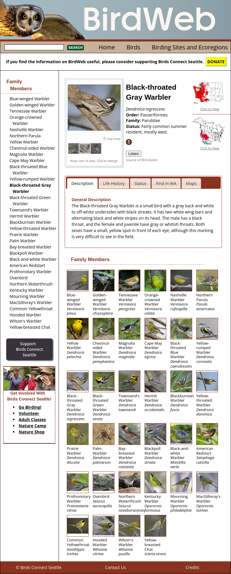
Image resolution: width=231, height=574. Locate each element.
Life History (114, 183)
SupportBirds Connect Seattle (29, 349)
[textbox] (34, 47)
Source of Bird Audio (141, 160)
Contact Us (115, 567)
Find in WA (166, 183)
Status (140, 183)
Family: (134, 120)
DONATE (216, 61)
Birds (133, 47)
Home (107, 47)
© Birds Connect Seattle (39, 567)
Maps (191, 183)
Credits (192, 567)
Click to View (210, 109)
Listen (133, 153)
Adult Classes (32, 419)
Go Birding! (30, 407)
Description (83, 183)
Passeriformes (154, 115)
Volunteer (29, 413)
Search (75, 47)
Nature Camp (32, 425)
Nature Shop (32, 432)
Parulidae (151, 120)
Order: (133, 115)
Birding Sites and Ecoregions (190, 47)
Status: (133, 126)
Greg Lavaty (114, 139)
